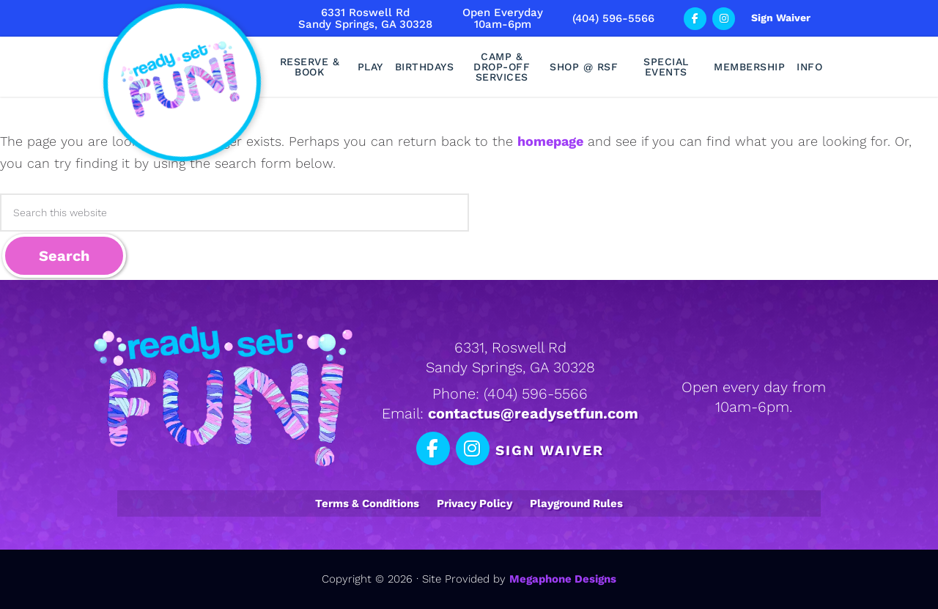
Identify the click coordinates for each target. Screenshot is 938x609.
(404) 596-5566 (613, 18)
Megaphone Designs (562, 579)
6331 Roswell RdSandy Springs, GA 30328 (365, 18)
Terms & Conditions (367, 503)
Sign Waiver (780, 17)
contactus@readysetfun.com (533, 413)
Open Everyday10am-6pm (502, 18)
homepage (550, 141)
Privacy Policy (474, 503)
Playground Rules (576, 503)
